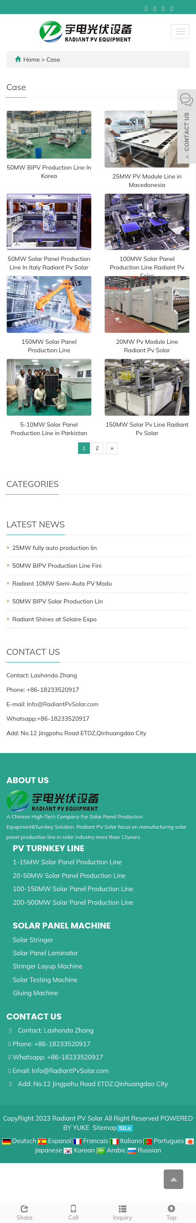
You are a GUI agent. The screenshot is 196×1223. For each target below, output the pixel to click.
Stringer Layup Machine (47, 966)
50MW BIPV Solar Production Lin (57, 601)
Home (31, 59)
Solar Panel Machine (62, 925)
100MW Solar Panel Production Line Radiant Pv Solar (147, 267)
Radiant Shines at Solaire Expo (54, 619)
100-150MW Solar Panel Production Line (73, 889)
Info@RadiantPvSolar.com (62, 704)
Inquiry (122, 1211)
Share (24, 1211)
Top (171, 1211)
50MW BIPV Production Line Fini (56, 565)
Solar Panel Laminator (45, 953)
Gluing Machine (35, 993)
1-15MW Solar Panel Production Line (67, 862)
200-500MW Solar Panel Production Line (73, 902)
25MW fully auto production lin (54, 548)
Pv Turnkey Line (48, 848)
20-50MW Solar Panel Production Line (69, 876)
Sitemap (104, 1128)
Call (73, 1211)
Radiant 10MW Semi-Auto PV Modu (62, 583)
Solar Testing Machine (45, 980)
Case (53, 59)
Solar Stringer (33, 940)
